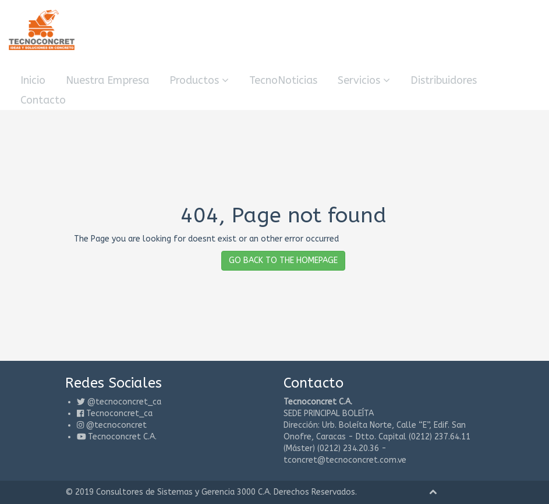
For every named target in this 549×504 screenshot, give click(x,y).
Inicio (32, 80)
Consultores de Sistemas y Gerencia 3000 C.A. (183, 492)
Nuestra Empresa (107, 80)
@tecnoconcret (116, 425)
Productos (199, 80)
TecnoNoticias (283, 80)
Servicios (364, 80)
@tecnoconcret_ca (124, 402)
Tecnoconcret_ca (119, 413)
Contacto (43, 100)
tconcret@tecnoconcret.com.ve (345, 460)
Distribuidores (443, 80)
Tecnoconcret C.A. (122, 437)
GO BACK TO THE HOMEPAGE (283, 260)
